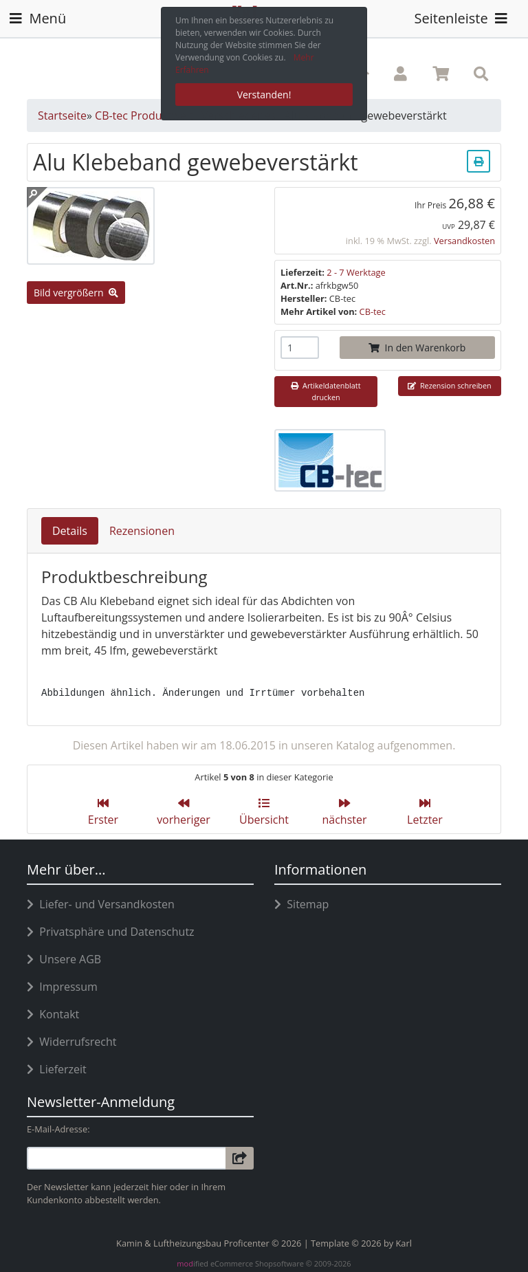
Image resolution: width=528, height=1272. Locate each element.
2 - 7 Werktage (356, 272)
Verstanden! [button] (264, 94)
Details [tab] (69, 530)
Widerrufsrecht (72, 1041)
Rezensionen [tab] (142, 530)
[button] (400, 74)
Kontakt (53, 1014)
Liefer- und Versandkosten (101, 904)
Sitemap (301, 904)
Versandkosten (464, 240)
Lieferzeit (57, 1069)
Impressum (62, 986)
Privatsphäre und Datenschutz (111, 931)
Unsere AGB (64, 959)
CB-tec (373, 311)
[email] (127, 1158)
